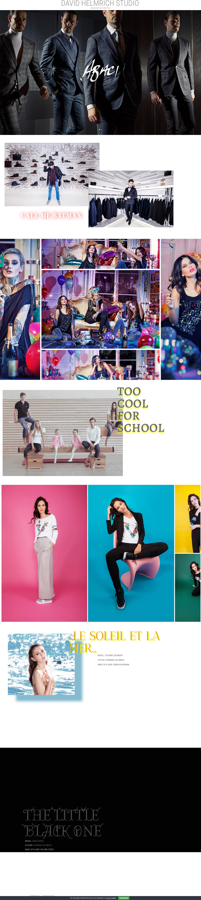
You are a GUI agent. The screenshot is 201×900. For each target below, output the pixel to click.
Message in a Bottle (100, 8)
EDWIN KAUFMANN (121, 664)
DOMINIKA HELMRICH (115, 660)
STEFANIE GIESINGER (114, 655)
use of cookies (111, 898)
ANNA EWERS (38, 841)
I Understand (124, 898)
